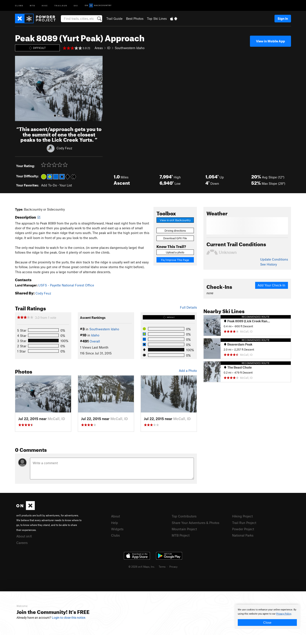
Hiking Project (242, 516)
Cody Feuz (64, 148)
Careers (22, 543)
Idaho (95, 335)
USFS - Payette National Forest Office (66, 285)
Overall (95, 341)
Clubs (115, 535)
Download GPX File (175, 238)
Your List (65, 185)
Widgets (117, 529)
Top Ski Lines (157, 18)
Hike (45, 5)
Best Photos (134, 18)
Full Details (188, 307)
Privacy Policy (283, 613)
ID (108, 48)
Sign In (283, 18)
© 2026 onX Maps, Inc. (141, 566)
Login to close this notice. (69, 617)
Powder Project (243, 529)
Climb (19, 5)
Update (274, 259)
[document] (267, 617)
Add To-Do (49, 185)
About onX (24, 536)
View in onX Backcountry (175, 220)
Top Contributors (184, 516)
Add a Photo (188, 370)
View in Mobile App (270, 41)
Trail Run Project (244, 523)
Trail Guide (114, 18)
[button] (19, 88)
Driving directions (175, 230)
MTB (32, 5)
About (115, 516)
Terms (162, 566)
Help (114, 523)
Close (267, 622)
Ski (76, 5)
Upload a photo (175, 252)
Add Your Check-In (271, 285)
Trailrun (60, 5)
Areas (99, 48)
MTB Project (181, 535)
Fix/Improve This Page (175, 260)
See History (268, 264)
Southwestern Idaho (130, 48)
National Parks (242, 535)
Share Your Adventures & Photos (195, 523)
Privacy (173, 566)
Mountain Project (184, 529)
